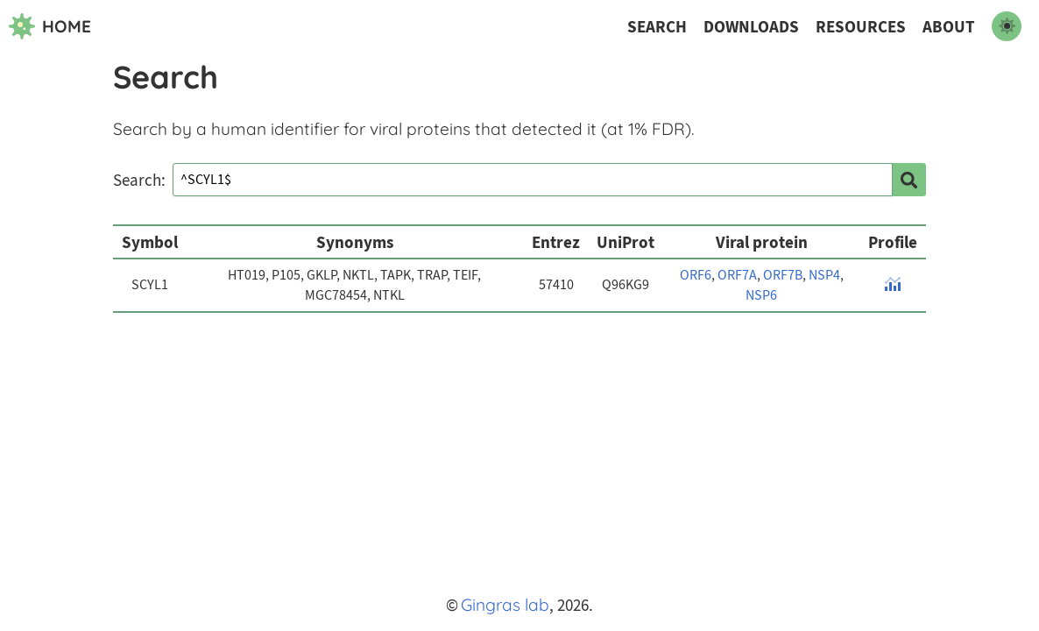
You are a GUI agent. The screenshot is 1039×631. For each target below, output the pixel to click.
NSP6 (761, 295)
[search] (909, 179)
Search (657, 27)
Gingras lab (505, 604)
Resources (861, 27)
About (948, 27)
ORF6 (695, 275)
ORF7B (782, 275)
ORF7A (737, 275)
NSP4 (824, 275)
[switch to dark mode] (1006, 26)
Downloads (751, 27)
